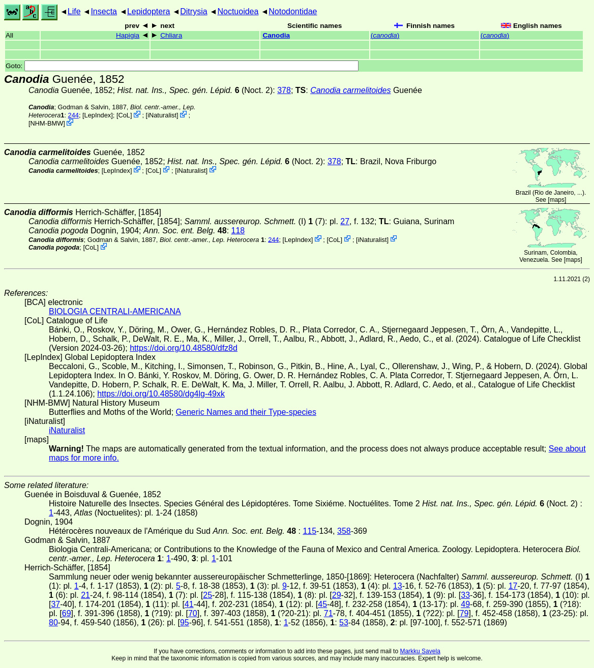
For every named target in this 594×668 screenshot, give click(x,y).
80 (53, 622)
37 (55, 604)
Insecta (104, 11)
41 (189, 604)
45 (322, 604)
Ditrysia (193, 11)
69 (66, 613)
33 (465, 595)
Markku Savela (420, 651)
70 (192, 613)
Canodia (276, 35)
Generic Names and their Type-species (246, 412)
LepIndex (97, 115)
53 (343, 622)
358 (344, 531)
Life (74, 11)
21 (85, 595)
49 (465, 604)
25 (207, 595)
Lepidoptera (148, 11)
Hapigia (127, 35)
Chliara (171, 35)
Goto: (182, 66)
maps (557, 199)
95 (184, 622)
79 (464, 613)
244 (73, 115)
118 (238, 230)
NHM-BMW (47, 123)
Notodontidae (293, 11)
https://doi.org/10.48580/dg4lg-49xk (161, 393)
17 (513, 586)
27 (344, 221)
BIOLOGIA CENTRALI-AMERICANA (115, 311)
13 (397, 586)
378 (284, 90)
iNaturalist (161, 115)
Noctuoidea (237, 11)
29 (336, 595)
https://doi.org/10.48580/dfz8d (183, 348)
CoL (124, 115)
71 (328, 613)
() (385, 35)
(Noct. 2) (195, 90)
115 (309, 531)
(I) (245, 221)
